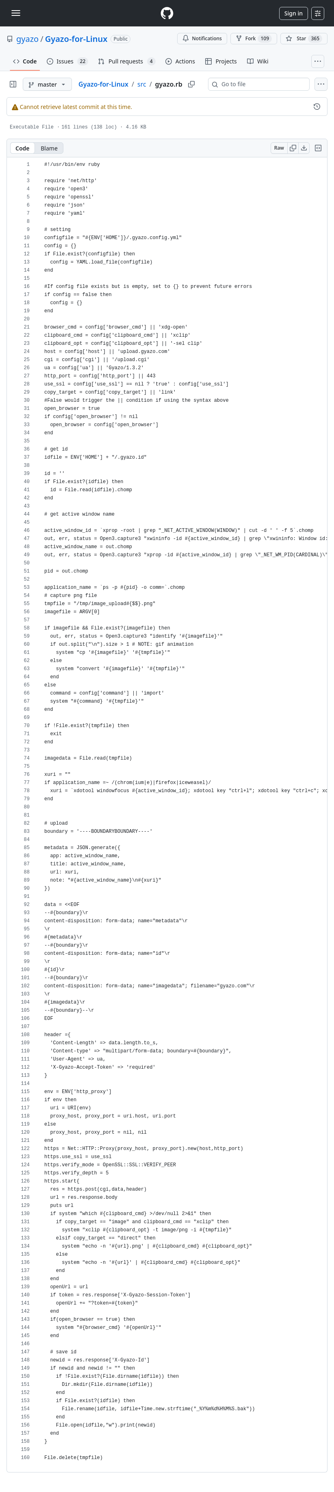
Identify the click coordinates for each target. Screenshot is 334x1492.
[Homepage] (167, 13)
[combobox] (262, 84)
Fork (254, 39)
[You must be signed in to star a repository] (303, 38)
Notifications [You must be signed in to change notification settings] (202, 38)
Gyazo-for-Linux (76, 38)
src (141, 84)
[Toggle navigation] (16, 13)
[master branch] (47, 84)
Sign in (293, 13)
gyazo (27, 38)
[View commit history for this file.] (317, 106)
